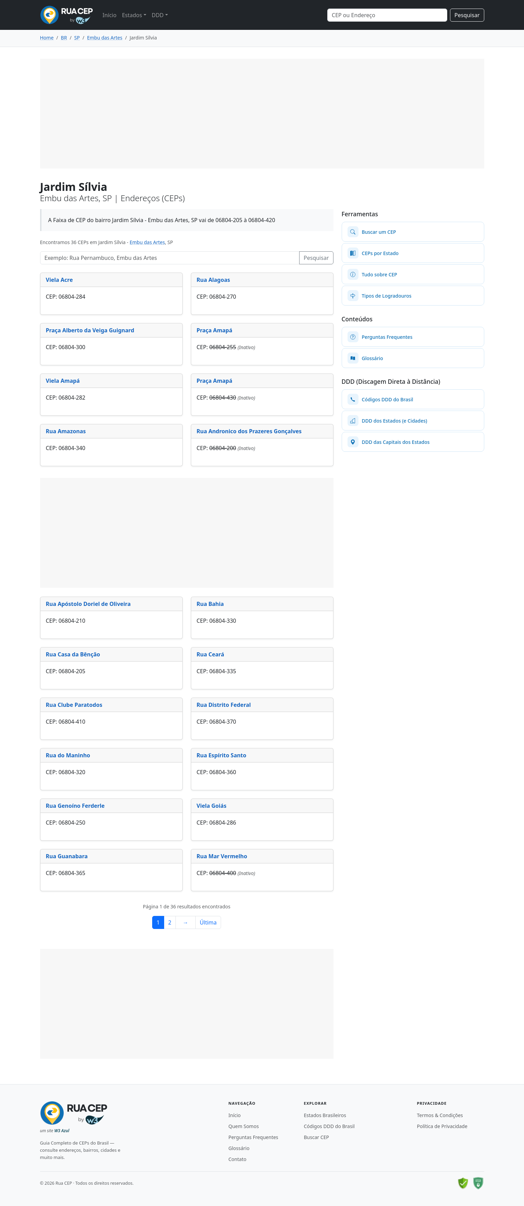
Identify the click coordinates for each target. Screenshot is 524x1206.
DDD (158, 15)
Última (208, 922)
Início (109, 15)
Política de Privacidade (442, 1126)
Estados (132, 15)
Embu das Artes (147, 242)
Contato (237, 1159)
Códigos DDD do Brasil (329, 1126)
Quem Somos (244, 1126)
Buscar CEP (316, 1137)
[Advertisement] (262, 114)
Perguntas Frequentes (253, 1137)
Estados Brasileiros (325, 1115)
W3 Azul (61, 1131)
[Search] (387, 15)
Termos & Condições (440, 1115)
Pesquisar (466, 15)
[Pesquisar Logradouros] (170, 257)
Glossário (239, 1148)
